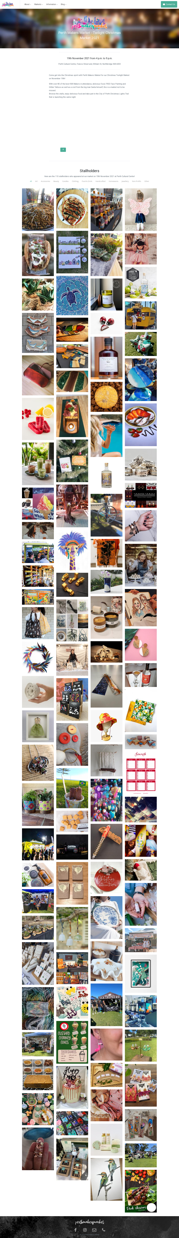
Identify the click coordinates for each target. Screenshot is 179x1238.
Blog (63, 4)
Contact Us (169, 4)
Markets (38, 4)
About (27, 4)
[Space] (11, 4)
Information (51, 4)
